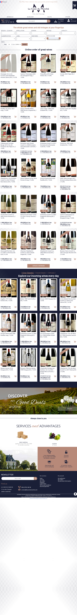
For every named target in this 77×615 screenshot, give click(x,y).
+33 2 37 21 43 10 (26, 487)
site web (39, 498)
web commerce (43, 498)
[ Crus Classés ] (28, 273)
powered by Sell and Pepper (34, 498)
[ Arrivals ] (51, 273)
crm (46, 498)
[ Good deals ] (40, 273)
